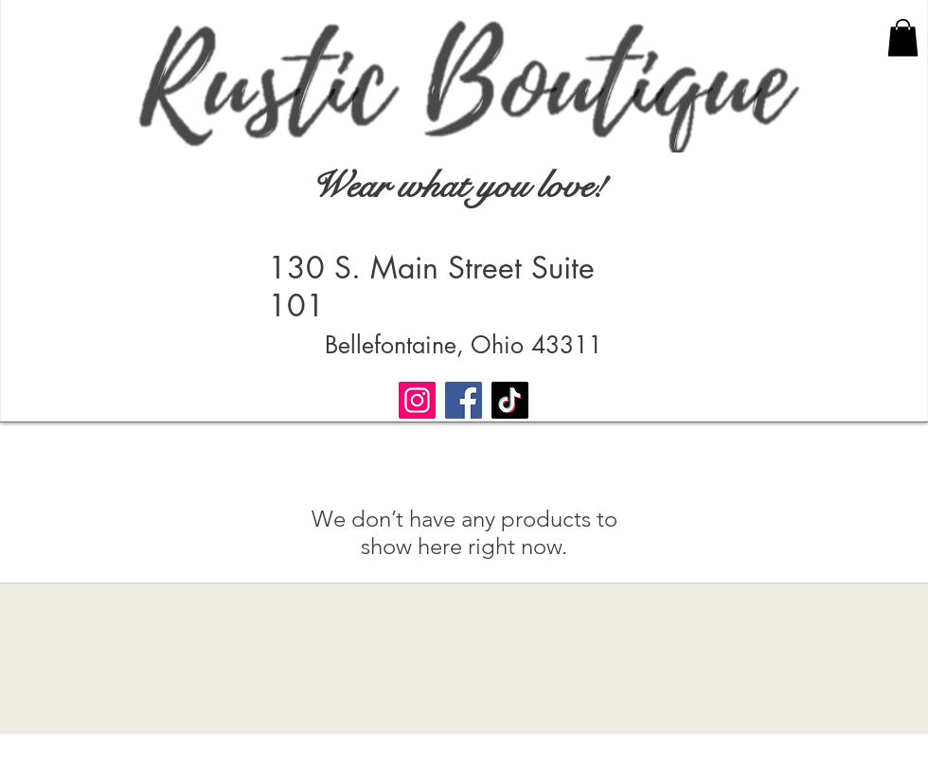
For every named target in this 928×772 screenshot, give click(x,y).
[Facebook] (463, 400)
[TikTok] (509, 400)
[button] (903, 37)
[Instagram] (417, 400)
